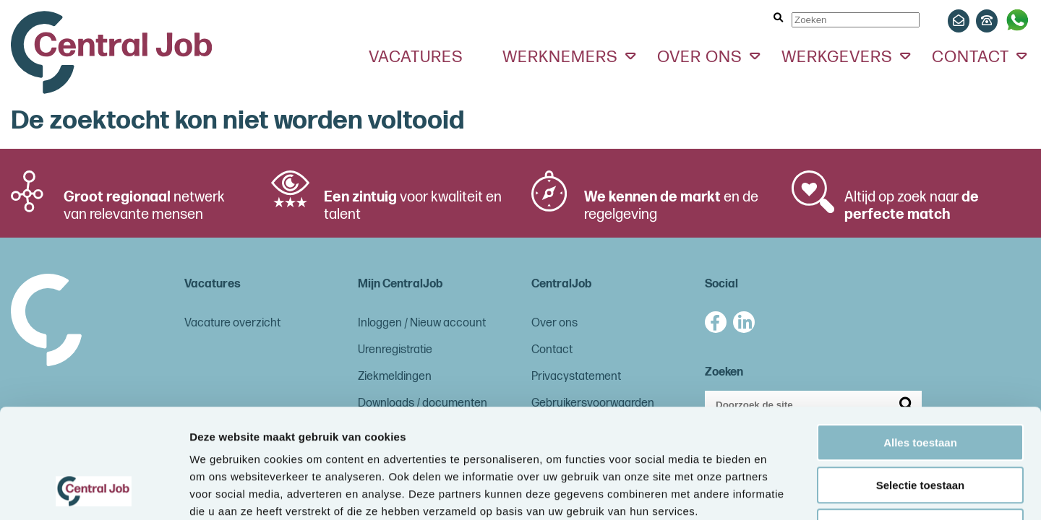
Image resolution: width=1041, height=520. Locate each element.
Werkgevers (837, 57)
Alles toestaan (920, 343)
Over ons (699, 57)
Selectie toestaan (920, 386)
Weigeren (920, 428)
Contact (970, 57)
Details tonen (781, 491)
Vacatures (416, 57)
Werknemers (560, 57)
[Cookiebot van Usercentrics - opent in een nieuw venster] (93, 492)
